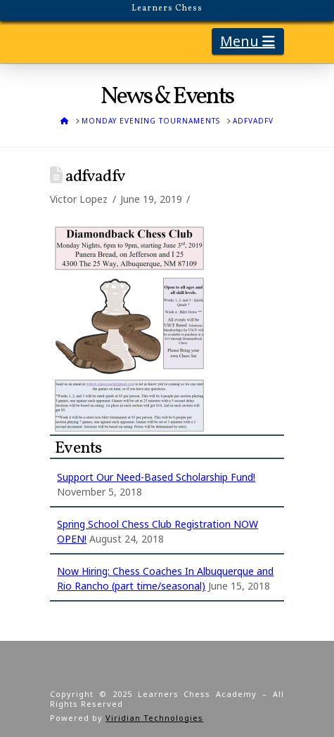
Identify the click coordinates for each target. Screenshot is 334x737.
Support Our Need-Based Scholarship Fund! (156, 477)
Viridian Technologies (154, 717)
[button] (248, 41)
